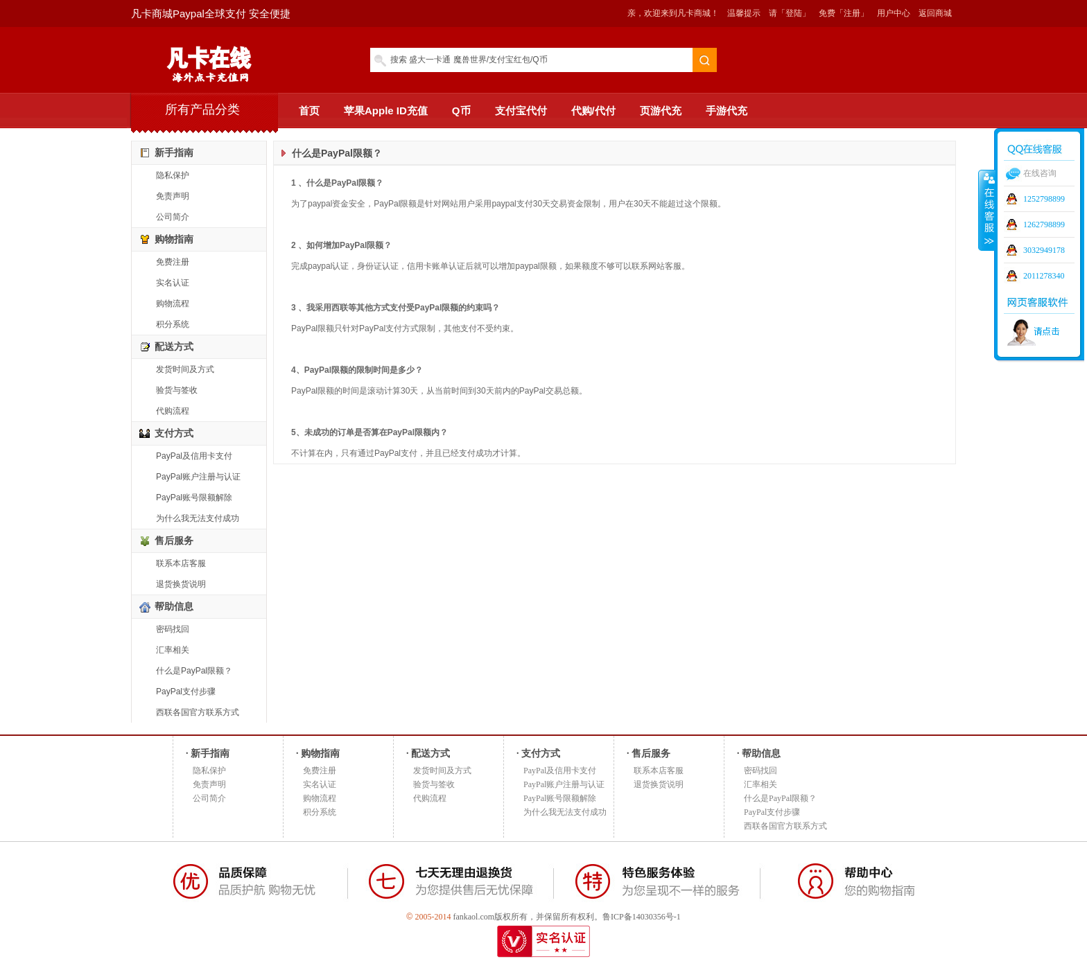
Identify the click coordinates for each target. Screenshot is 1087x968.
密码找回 (172, 629)
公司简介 (172, 217)
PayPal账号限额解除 (194, 497)
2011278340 (1044, 276)
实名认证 (172, 283)
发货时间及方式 (185, 369)
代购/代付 (593, 110)
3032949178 (1044, 250)
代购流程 (172, 411)
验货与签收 (177, 390)
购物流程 (172, 303)
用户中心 (893, 13)
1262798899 (1044, 224)
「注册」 (852, 13)
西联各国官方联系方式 (197, 712)
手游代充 (726, 110)
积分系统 (172, 324)
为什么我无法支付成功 (197, 518)
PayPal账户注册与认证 (198, 477)
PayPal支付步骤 (186, 691)
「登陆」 (793, 13)
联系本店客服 (181, 563)
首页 (309, 110)
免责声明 (172, 196)
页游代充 (660, 110)
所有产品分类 (202, 109)
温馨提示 (743, 13)
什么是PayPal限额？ (194, 671)
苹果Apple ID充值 (386, 110)
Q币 (461, 110)
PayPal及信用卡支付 (194, 456)
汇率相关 (172, 650)
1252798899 (1044, 199)
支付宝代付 (521, 110)
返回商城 (935, 13)
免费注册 (172, 262)
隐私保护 (172, 175)
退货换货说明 (181, 584)
